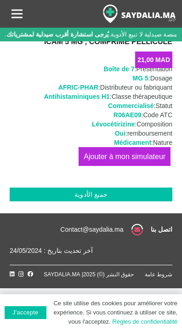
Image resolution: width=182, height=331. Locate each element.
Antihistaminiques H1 (77, 96)
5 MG (140, 78)
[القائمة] (17, 13)
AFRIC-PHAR (78, 87)
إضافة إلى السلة (125, 156)
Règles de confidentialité (144, 321)
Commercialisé (131, 105)
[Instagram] (21, 274)
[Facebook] (30, 274)
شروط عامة (158, 274)
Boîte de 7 (119, 69)
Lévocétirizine (113, 124)
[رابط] (139, 14)
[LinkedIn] (12, 274)
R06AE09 (128, 115)
